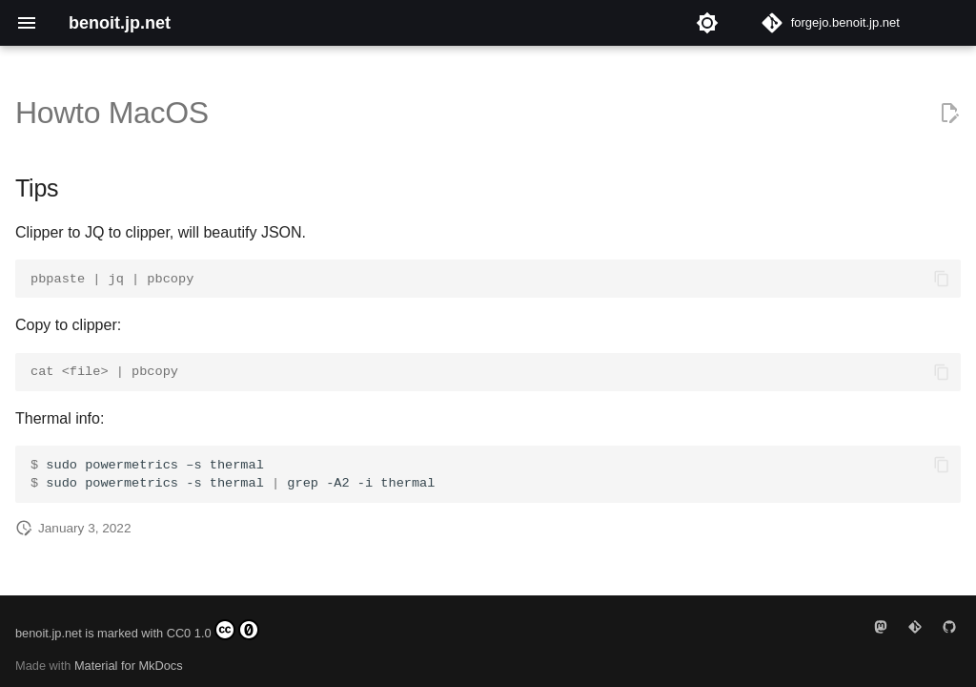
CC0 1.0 (213, 629)
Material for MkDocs (128, 665)
